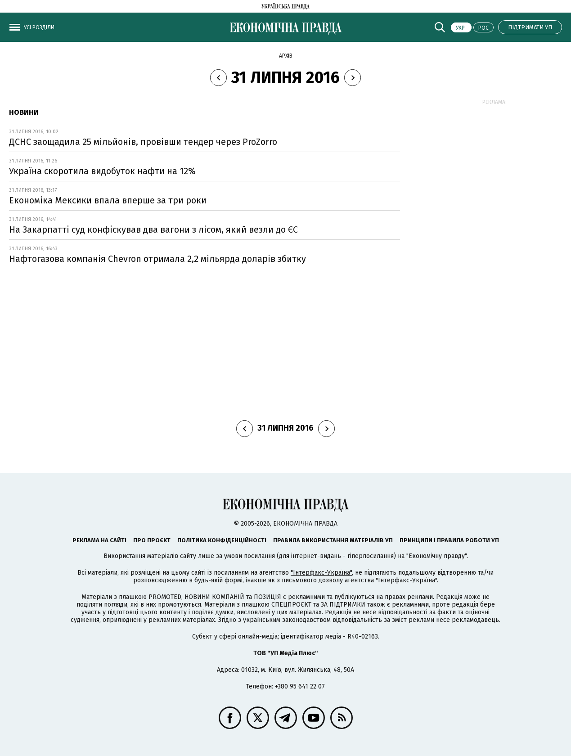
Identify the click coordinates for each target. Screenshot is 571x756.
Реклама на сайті (99, 540)
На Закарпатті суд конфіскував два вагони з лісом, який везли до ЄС (153, 229)
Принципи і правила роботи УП (449, 540)
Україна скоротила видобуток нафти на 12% (102, 171)
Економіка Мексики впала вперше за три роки (108, 200)
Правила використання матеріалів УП (333, 540)
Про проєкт (152, 540)
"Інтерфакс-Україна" (321, 572)
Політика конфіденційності (221, 540)
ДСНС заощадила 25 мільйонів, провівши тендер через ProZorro (143, 141)
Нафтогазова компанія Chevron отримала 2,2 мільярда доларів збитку (157, 258)
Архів (285, 56)
